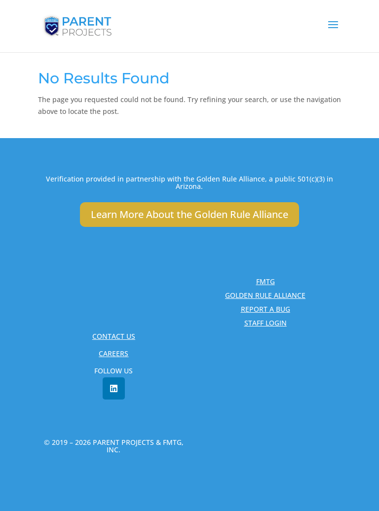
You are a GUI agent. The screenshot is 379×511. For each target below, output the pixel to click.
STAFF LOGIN (265, 323)
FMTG (265, 281)
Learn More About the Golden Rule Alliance (189, 214)
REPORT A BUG (265, 309)
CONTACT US (113, 336)
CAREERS (113, 353)
